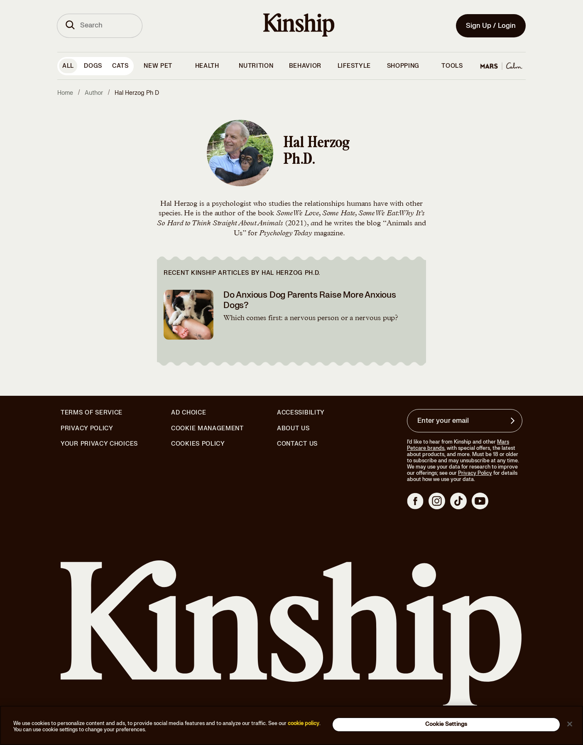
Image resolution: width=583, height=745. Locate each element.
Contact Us (297, 443)
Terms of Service (91, 412)
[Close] (570, 724)
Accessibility (301, 413)
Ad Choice (188, 413)
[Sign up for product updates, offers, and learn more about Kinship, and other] (513, 421)
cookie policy (303, 723)
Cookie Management (207, 428)
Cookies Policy (198, 444)
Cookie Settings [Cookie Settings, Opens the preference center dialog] (446, 724)
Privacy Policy (87, 428)
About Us (293, 428)
